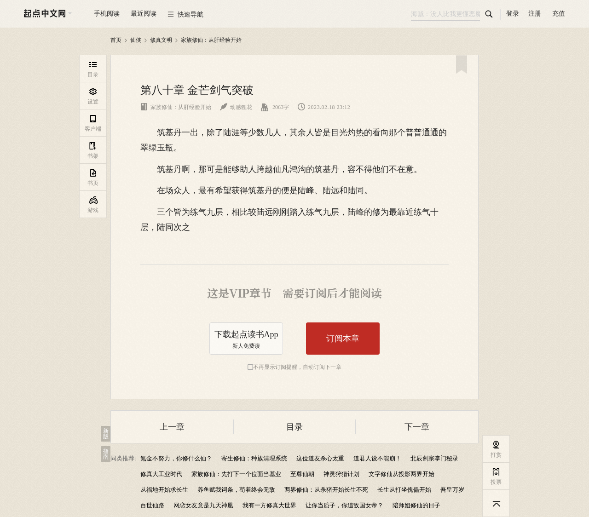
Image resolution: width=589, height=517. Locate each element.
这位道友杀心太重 (320, 458)
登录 (512, 13)
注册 (534, 13)
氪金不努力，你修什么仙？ (176, 458)
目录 (294, 426)
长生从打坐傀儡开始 (404, 489)
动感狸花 (236, 107)
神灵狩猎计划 (341, 474)
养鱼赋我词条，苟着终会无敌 (236, 489)
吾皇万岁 (452, 489)
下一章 (416, 426)
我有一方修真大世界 (269, 505)
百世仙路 (152, 505)
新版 (106, 434)
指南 (106, 454)
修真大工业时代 (161, 474)
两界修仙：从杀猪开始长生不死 (326, 489)
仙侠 (135, 40)
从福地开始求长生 (164, 489)
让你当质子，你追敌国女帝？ (344, 505)
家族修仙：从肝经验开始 (211, 40)
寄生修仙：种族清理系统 (254, 458)
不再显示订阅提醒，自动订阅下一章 (297, 367)
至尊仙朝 (302, 474)
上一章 (172, 426)
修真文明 (161, 40)
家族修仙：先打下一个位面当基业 (236, 474)
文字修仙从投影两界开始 (401, 474)
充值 (558, 13)
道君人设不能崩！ (377, 458)
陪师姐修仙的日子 (416, 505)
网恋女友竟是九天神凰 (203, 505)
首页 (115, 40)
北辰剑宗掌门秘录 (434, 458)
